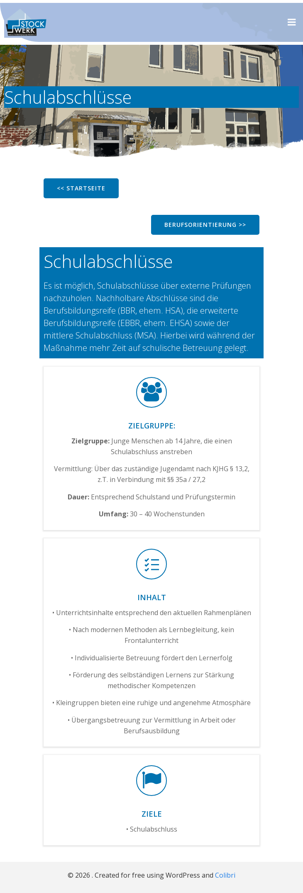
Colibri (225, 875)
